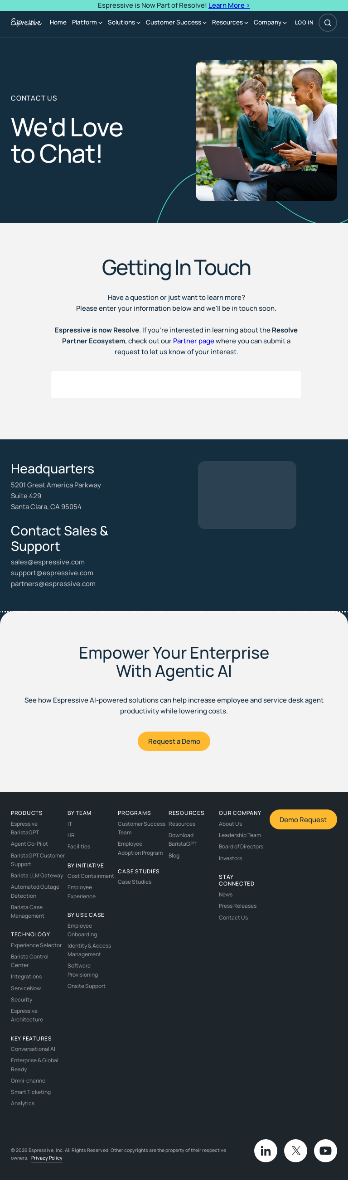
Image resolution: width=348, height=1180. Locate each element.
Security (21, 999)
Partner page (193, 341)
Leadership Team (240, 835)
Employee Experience (82, 891)
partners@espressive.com (53, 583)
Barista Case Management (27, 911)
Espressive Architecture (27, 1015)
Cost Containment (91, 876)
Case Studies (134, 882)
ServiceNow (26, 988)
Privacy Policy (47, 1158)
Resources (182, 824)
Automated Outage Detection (35, 891)
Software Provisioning (83, 970)
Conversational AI (33, 1049)
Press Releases (237, 906)
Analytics (22, 1103)
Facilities (79, 846)
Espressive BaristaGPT (25, 828)
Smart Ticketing (31, 1092)
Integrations (26, 976)
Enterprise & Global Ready (34, 1064)
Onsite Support (87, 986)
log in (304, 22)
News (225, 894)
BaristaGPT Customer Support (38, 860)
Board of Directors (241, 846)
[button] (87, 22)
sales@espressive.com (48, 562)
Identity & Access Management (89, 950)
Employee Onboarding (82, 930)
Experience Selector (36, 945)
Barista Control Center (29, 961)
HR (71, 835)
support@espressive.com (52, 573)
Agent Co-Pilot (29, 844)
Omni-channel (29, 1080)
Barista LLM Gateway (37, 875)
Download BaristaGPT (183, 839)
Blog (174, 855)
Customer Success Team (141, 828)
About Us (230, 824)
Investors (230, 858)
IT (70, 824)
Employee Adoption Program (140, 848)
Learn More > (229, 5)
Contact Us (233, 917)
